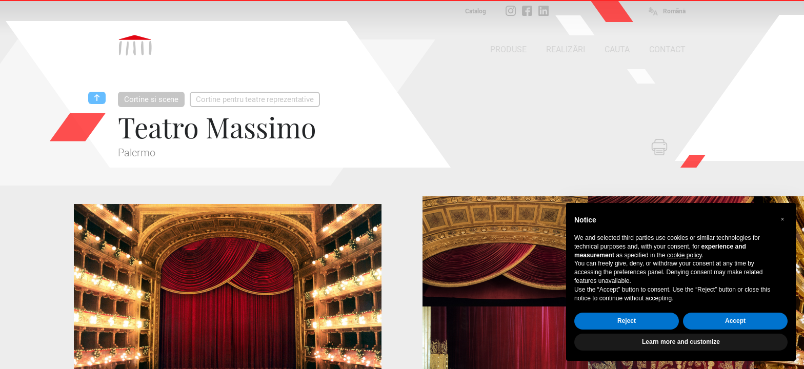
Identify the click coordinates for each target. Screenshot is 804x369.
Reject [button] (626, 320)
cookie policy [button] (684, 255)
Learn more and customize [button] (681, 341)
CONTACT (667, 49)
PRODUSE (508, 49)
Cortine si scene (151, 99)
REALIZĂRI (565, 49)
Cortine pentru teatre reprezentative (255, 99)
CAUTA (617, 49)
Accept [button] (735, 320)
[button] (782, 219)
